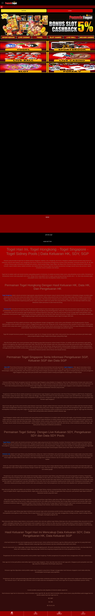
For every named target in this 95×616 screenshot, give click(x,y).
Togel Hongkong (7, 295)
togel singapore (68, 367)
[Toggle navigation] (2, 3)
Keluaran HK (7, 309)
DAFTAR (24, 10)
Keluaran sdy (6, 454)
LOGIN (69, 10)
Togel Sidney (6, 442)
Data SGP (7, 367)
